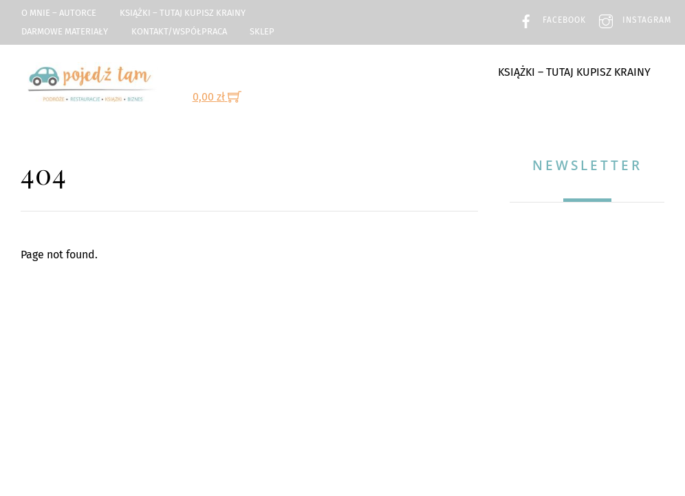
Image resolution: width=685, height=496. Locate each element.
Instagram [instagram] (631, 20)
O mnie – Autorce (58, 13)
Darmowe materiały (64, 31)
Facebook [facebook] (549, 20)
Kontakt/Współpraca (179, 31)
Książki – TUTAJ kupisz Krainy (183, 13)
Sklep (262, 31)
